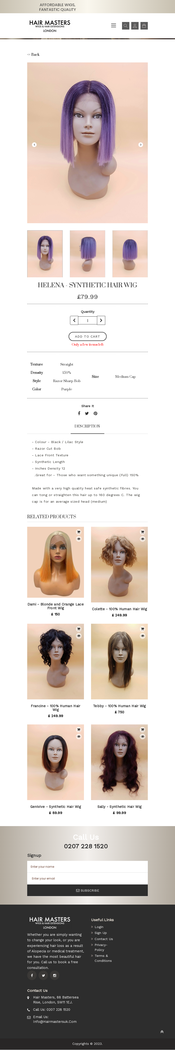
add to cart (87, 336)
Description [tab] (87, 426)
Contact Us (104, 939)
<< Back (33, 54)
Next (140, 144)
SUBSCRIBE (87, 890)
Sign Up (101, 933)
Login (99, 927)
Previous (34, 144)
